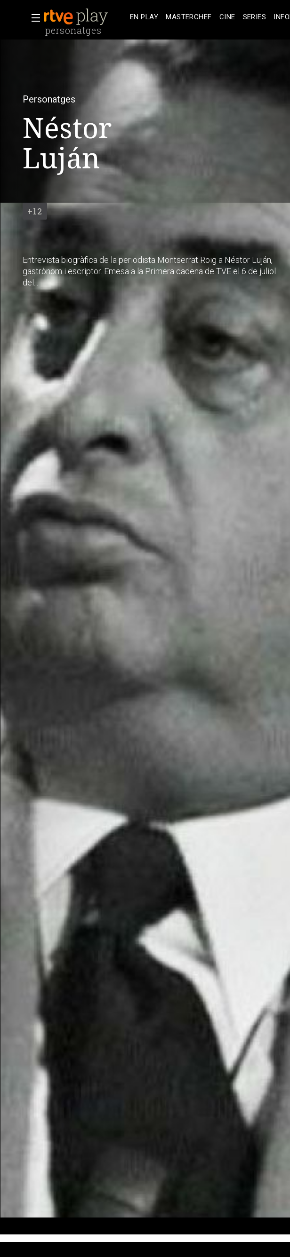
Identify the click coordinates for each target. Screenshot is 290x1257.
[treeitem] (144, 17)
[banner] (84, 17)
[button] (33, 18)
